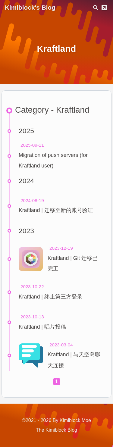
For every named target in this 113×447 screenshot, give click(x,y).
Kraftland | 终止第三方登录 (50, 297)
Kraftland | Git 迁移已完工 (73, 263)
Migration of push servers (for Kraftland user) (53, 160)
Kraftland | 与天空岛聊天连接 (74, 360)
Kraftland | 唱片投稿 (42, 327)
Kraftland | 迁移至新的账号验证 (56, 210)
